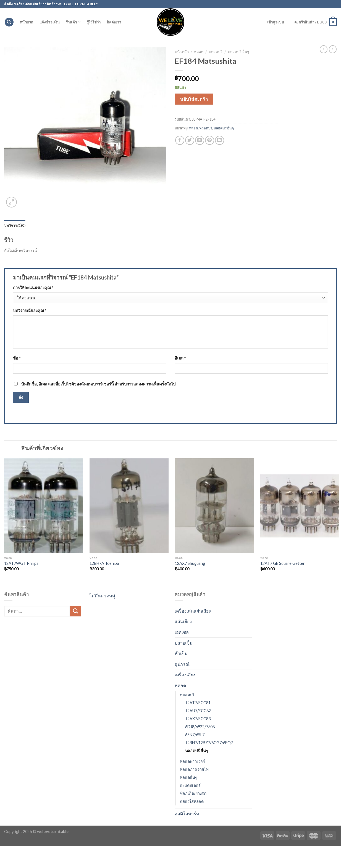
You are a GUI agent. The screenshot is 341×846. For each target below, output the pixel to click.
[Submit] (75, 611)
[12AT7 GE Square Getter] (299, 505)
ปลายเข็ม (184, 642)
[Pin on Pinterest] (209, 140)
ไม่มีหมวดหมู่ (102, 595)
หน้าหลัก (182, 52)
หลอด (198, 52)
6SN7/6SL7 (194, 734)
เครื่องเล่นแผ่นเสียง (193, 610)
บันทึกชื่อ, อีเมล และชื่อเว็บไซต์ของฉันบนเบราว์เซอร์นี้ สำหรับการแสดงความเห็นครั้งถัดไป (98, 384)
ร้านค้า (73, 22)
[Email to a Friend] (199, 140)
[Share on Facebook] (179, 140)
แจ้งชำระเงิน (50, 22)
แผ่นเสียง (183, 621)
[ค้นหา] (9, 22)
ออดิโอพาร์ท (187, 813)
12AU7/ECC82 (198, 710)
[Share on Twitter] (189, 140)
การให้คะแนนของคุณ (33, 287)
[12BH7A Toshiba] (129, 505)
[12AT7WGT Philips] (43, 505)
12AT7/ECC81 (198, 702)
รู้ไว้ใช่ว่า (94, 22)
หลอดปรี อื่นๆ (238, 52)
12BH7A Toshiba (104, 563)
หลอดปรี (215, 52)
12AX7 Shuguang (190, 563)
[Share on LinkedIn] (219, 140)
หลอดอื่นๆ (188, 777)
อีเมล (180, 358)
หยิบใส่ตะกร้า (194, 99)
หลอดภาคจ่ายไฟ (194, 769)
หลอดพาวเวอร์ (192, 761)
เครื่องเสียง (185, 674)
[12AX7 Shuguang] (214, 505)
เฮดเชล (182, 632)
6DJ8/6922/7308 (200, 726)
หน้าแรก (26, 22)
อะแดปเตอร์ (190, 785)
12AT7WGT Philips (21, 563)
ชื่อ (16, 358)
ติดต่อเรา (114, 22)
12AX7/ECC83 (198, 718)
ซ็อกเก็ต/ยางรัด (193, 793)
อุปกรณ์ (182, 664)
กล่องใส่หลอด (192, 801)
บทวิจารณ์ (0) (14, 225)
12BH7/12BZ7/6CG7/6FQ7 (209, 742)
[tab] (14, 225)
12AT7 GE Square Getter (282, 563)
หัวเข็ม (181, 653)
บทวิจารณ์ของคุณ (29, 310)
